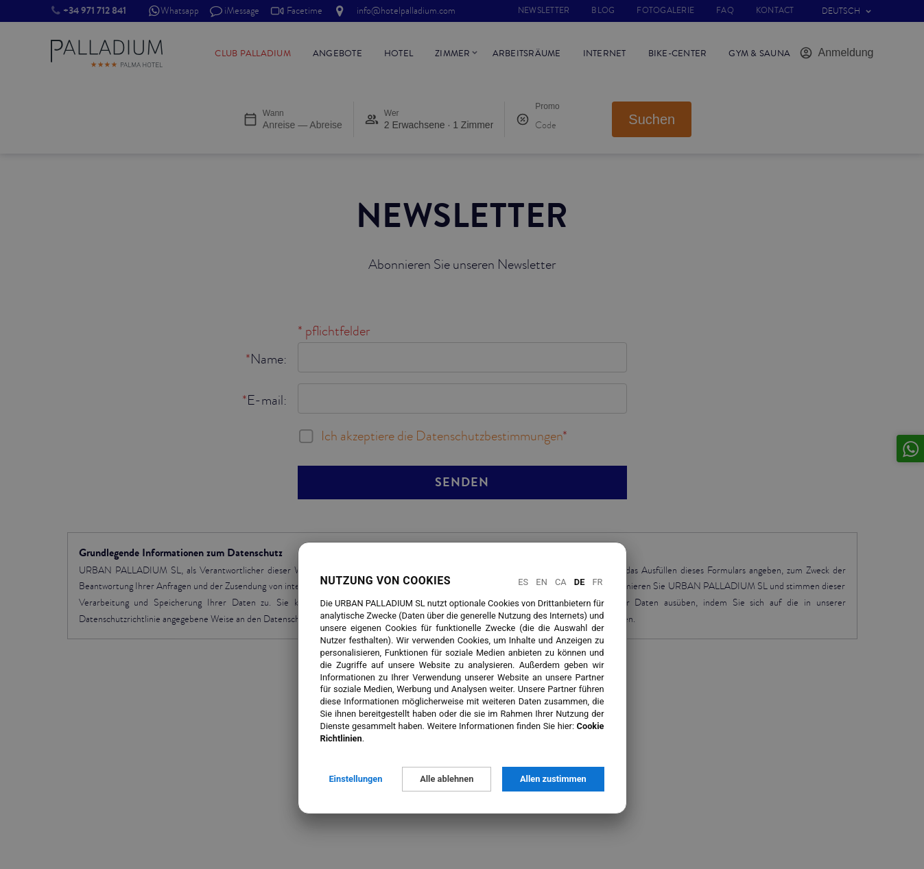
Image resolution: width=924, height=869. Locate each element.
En (541, 582)
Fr (598, 582)
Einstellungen (355, 779)
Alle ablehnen (446, 779)
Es (523, 582)
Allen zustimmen (553, 779)
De (579, 582)
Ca (561, 582)
